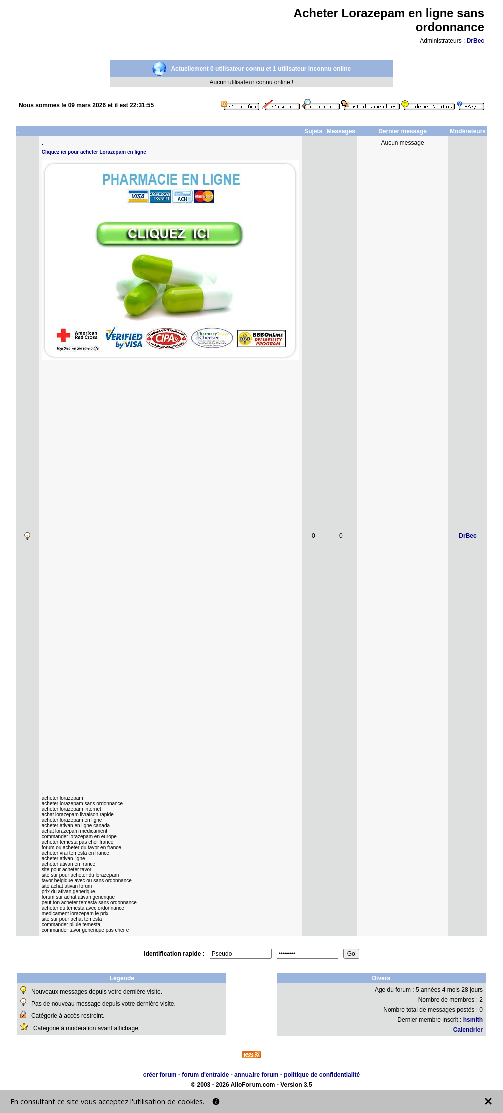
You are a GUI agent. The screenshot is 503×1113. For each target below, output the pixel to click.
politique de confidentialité (322, 1074)
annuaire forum (256, 1074)
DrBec (475, 40)
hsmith (473, 1019)
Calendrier (468, 1029)
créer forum (160, 1074)
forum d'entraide (205, 1074)
